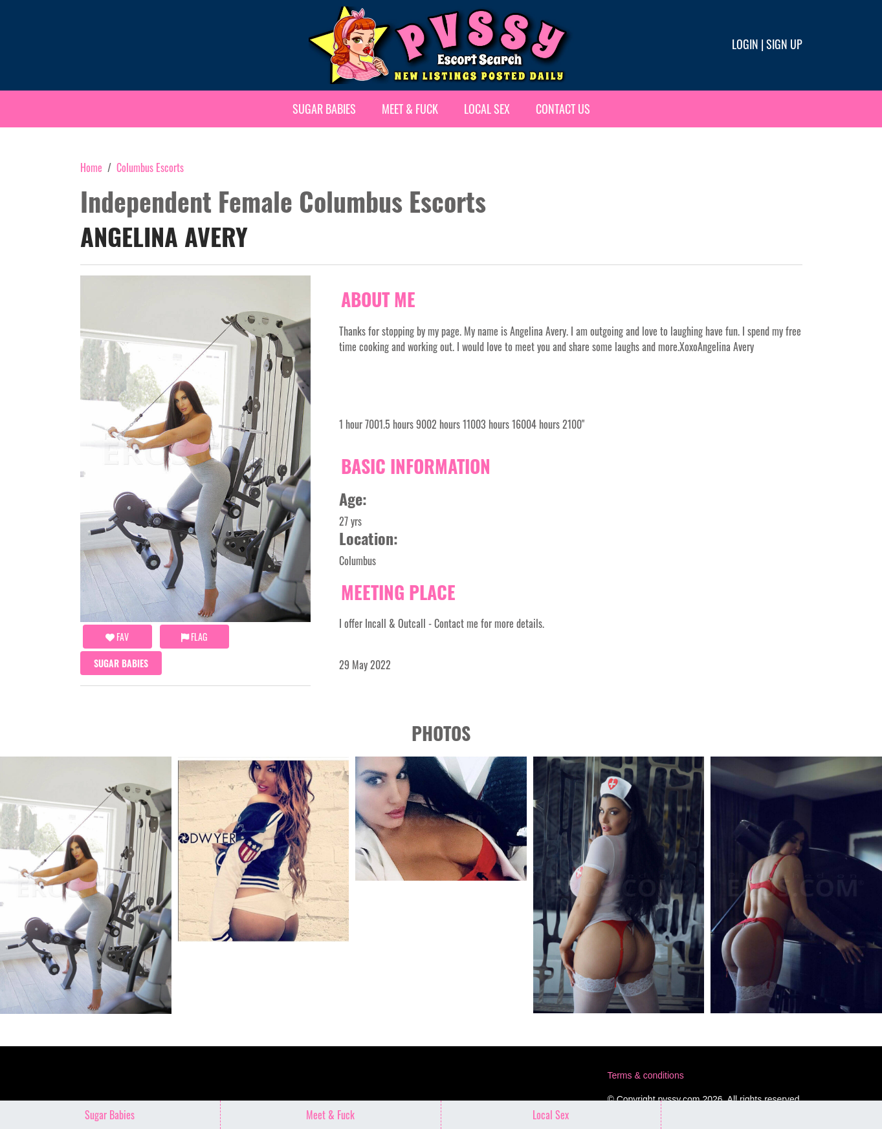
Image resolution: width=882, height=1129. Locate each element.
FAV (117, 636)
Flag (194, 636)
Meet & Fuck (410, 108)
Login (745, 44)
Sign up (784, 44)
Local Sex (487, 108)
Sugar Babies (324, 108)
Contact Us (563, 108)
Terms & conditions (645, 1075)
